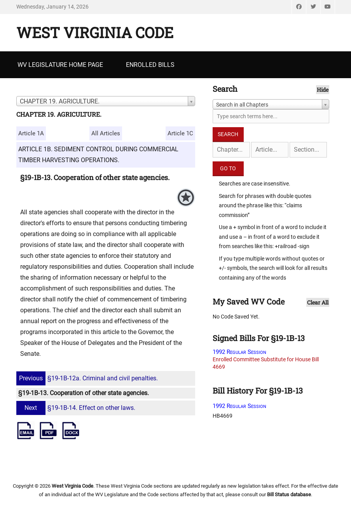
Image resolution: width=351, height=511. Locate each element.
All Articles (105, 133)
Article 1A (31, 133)
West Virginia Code (94, 32)
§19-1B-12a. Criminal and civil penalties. (88, 378)
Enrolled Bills (150, 64)
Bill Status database (289, 494)
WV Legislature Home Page (60, 64)
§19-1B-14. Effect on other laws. (76, 407)
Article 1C (180, 133)
